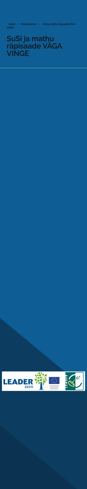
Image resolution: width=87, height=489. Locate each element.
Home (12, 24)
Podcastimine (28, 24)
